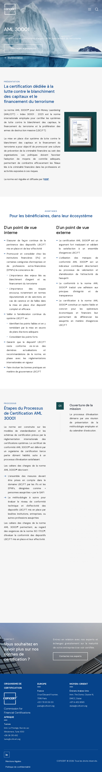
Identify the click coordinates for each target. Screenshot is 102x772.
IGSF (46, 179)
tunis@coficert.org (12, 739)
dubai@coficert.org (78, 706)
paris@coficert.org (45, 706)
